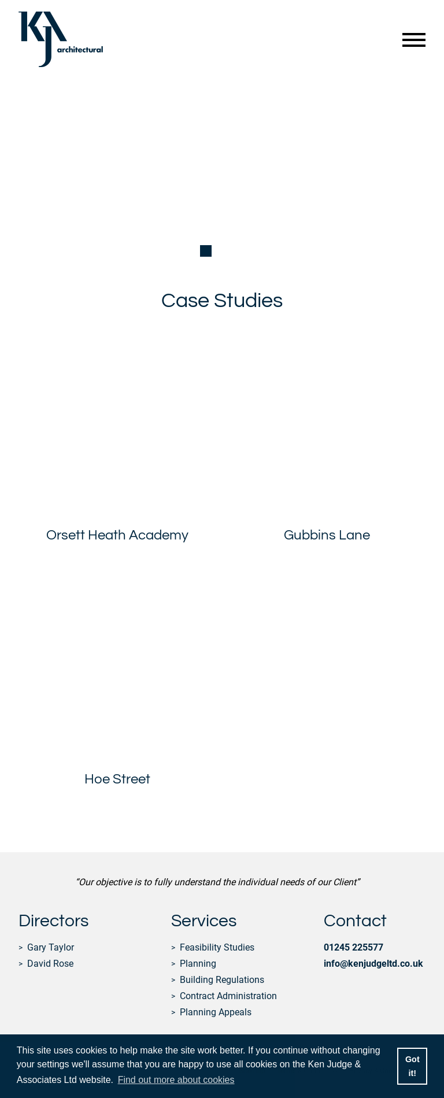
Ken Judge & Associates (60, 39)
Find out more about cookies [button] (176, 1080)
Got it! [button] (412, 1066)
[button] (206, 251)
